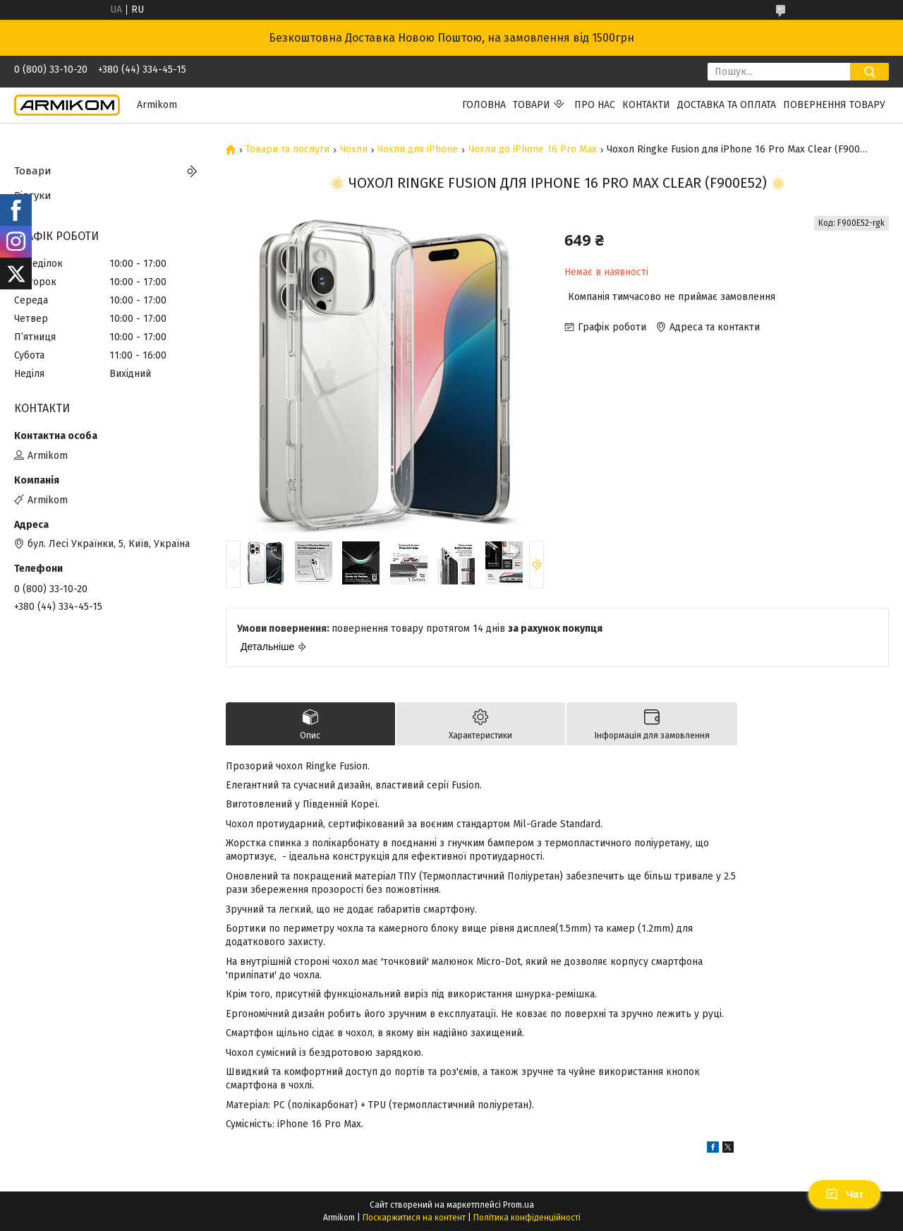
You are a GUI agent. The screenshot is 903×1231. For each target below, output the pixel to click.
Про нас (594, 105)
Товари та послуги (287, 150)
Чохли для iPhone (417, 150)
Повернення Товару (834, 105)
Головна (484, 105)
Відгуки (32, 195)
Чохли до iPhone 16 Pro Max (532, 150)
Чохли (354, 150)
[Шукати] (869, 71)
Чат (844, 1194)
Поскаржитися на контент (414, 1218)
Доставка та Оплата (726, 105)
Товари (531, 105)
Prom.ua (518, 1205)
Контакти (646, 105)
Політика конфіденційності (527, 1218)
